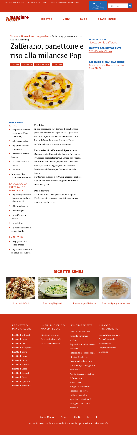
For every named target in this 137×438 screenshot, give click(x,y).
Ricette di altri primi (21, 347)
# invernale (27, 64)
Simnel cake (75, 382)
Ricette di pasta (19, 339)
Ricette (8, 2)
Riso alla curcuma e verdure (79, 337)
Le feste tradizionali (50, 343)
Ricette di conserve (21, 385)
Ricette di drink (19, 377)
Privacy (64, 417)
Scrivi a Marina (47, 417)
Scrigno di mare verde (80, 386)
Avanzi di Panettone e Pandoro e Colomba (107, 66)
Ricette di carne (19, 351)
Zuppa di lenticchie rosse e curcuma (83, 346)
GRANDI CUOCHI (108, 19)
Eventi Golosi (105, 343)
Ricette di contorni (21, 364)
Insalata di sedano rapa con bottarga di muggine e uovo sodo (82, 365)
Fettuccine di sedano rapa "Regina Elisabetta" (82, 354)
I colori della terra (79, 390)
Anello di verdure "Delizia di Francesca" (82, 375)
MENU (66, 19)
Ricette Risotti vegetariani (24, 2)
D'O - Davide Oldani (100, 51)
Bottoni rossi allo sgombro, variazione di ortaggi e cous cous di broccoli (81, 401)
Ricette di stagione (50, 334)
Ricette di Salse (19, 368)
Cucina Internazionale (109, 334)
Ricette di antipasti (21, 334)
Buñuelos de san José (80, 331)
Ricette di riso (18, 343)
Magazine (103, 351)
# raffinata (57, 64)
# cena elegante (42, 64)
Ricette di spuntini (21, 381)
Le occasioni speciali (51, 339)
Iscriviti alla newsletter (98, 5)
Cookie (77, 417)
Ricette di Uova (19, 360)
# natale (15, 64)
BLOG (83, 19)
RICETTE (46, 19)
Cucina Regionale (107, 339)
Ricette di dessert (20, 372)
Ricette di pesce (19, 356)
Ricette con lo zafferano (103, 42)
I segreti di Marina (107, 347)
